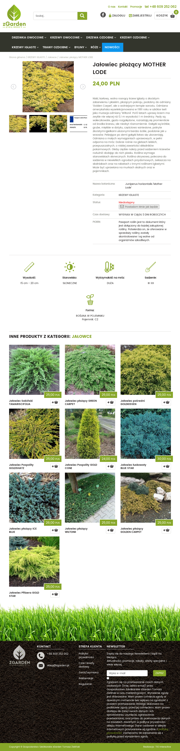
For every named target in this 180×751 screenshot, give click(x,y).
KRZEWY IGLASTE (24, 47)
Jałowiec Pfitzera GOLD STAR (24, 594)
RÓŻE (94, 47)
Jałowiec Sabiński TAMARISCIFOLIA (21, 402)
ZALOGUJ (118, 15)
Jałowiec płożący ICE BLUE (23, 530)
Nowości (112, 47)
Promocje (136, 7)
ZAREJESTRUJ (142, 15)
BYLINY (79, 47)
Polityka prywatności (86, 655)
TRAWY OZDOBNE (55, 47)
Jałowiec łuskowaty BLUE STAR (133, 466)
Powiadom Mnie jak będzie (139, 207)
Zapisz (159, 673)
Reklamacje (86, 678)
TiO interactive (163, 747)
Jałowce (82, 336)
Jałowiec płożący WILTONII (76, 530)
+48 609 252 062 (162, 7)
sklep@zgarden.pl (58, 665)
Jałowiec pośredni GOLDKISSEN (133, 402)
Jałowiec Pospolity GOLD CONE (81, 466)
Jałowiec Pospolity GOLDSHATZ (21, 466)
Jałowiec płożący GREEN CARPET (81, 402)
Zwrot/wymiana (89, 672)
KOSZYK (166, 15)
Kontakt (122, 7)
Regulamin (85, 684)
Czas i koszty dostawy (86, 665)
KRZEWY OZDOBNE (133, 37)
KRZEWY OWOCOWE (65, 37)
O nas (111, 7)
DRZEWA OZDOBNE (99, 37)
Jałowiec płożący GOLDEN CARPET (132, 530)
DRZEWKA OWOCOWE (28, 37)
